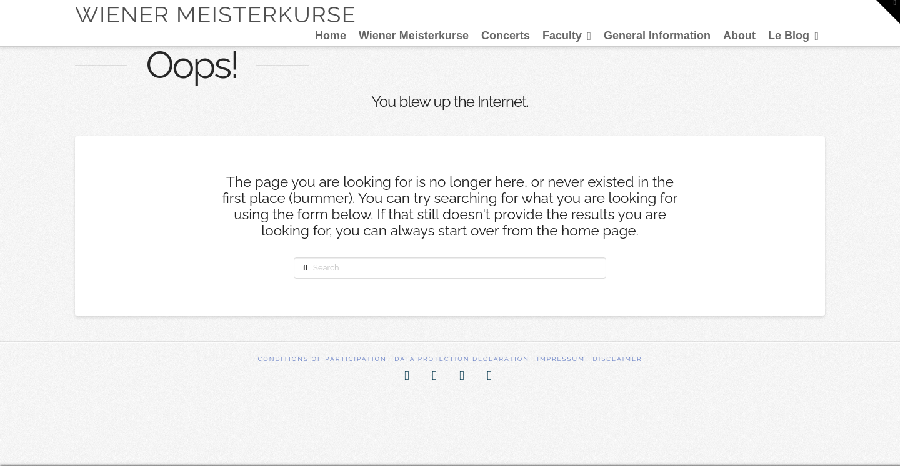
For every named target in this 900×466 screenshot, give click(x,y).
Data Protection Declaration (461, 358)
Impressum (561, 358)
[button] (888, 12)
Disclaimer (617, 358)
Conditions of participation (322, 358)
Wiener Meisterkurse (215, 14)
